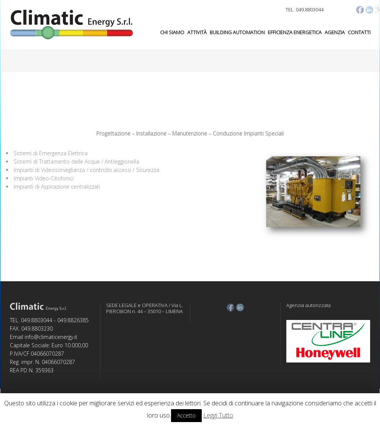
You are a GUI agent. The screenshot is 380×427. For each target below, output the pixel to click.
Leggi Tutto (218, 415)
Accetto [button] (186, 415)
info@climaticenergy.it (51, 336)
